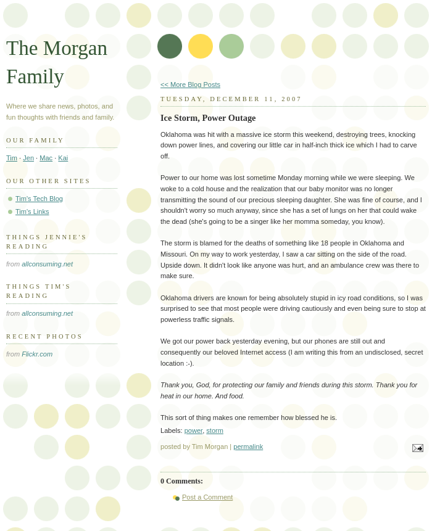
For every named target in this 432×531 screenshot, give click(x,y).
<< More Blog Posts (190, 84)
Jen (28, 158)
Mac (45, 158)
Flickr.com (37, 354)
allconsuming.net (47, 264)
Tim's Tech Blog (39, 198)
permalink (248, 446)
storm (214, 430)
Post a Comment (207, 497)
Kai (63, 158)
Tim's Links (32, 211)
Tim (11, 158)
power (193, 430)
